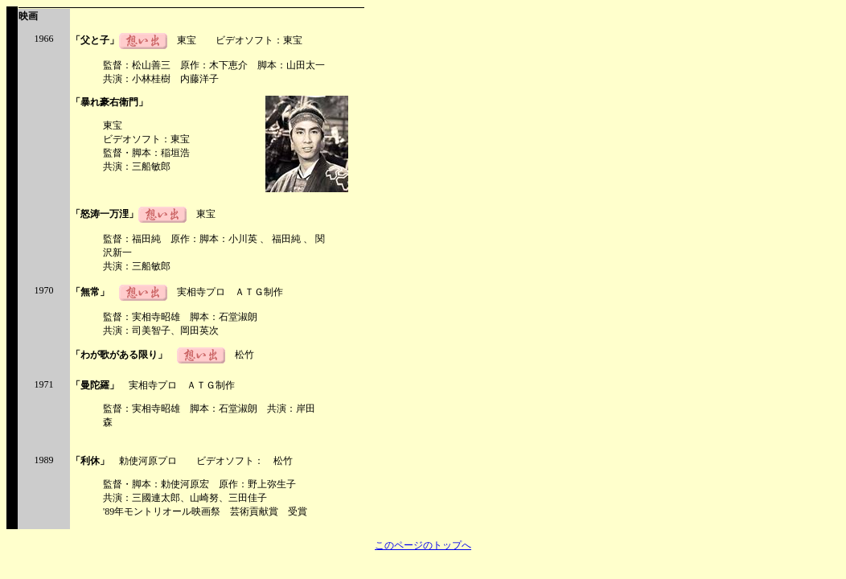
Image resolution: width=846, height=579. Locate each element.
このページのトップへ (423, 545)
